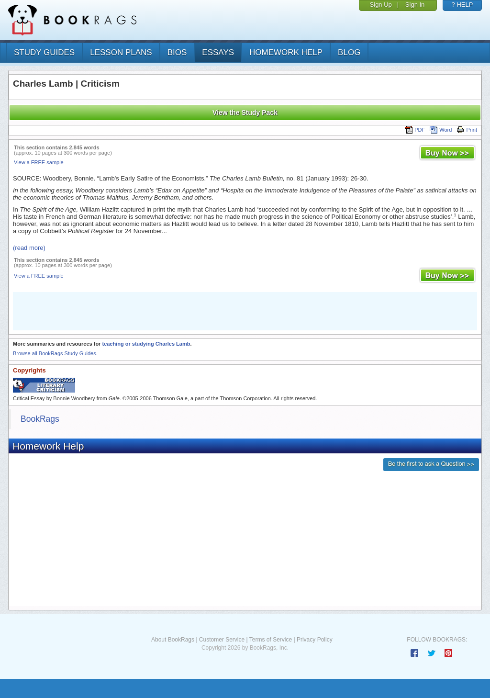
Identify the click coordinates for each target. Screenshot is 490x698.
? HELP (462, 4)
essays (218, 52)
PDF (415, 130)
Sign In (414, 4)
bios (177, 52)
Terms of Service (270, 639)
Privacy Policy (315, 639)
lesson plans (121, 52)
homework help (286, 52)
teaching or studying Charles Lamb (146, 344)
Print (467, 130)
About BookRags (172, 639)
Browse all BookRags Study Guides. (55, 353)
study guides (44, 52)
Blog (349, 52)
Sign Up (381, 4)
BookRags (40, 419)
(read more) (29, 247)
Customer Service (222, 639)
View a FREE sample (39, 162)
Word (441, 130)
